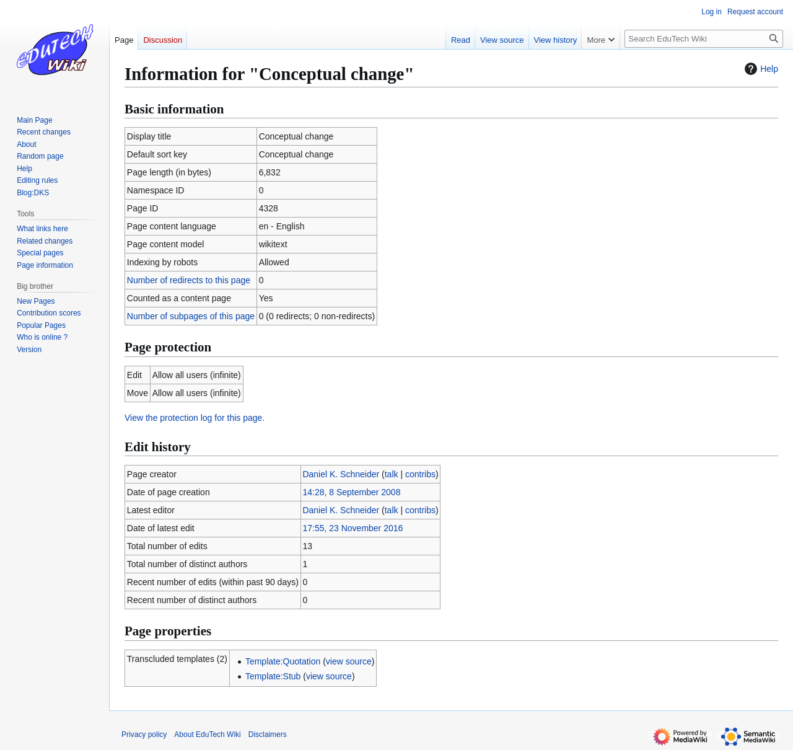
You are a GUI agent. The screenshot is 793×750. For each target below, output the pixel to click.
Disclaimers (267, 734)
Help (760, 69)
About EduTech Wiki (207, 734)
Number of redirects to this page (188, 280)
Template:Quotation (282, 661)
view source (349, 661)
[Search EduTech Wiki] (703, 39)
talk (391, 474)
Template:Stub (273, 676)
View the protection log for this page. (195, 418)
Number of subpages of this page (191, 316)
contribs (420, 474)
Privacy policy (144, 734)
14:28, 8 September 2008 (351, 492)
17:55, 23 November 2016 (352, 528)
